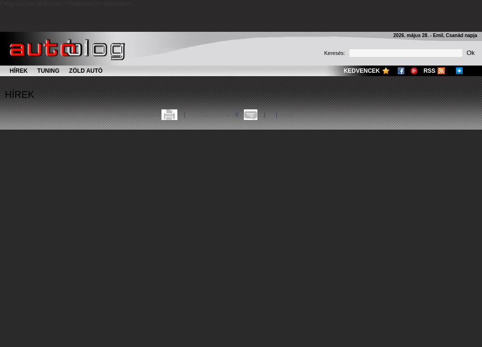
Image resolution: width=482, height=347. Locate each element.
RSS (430, 70)
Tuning (48, 70)
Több (287, 114)
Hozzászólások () (216, 114)
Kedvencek (362, 70)
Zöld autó (86, 70)
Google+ (414, 70)
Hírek (18, 70)
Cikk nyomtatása (138, 114)
